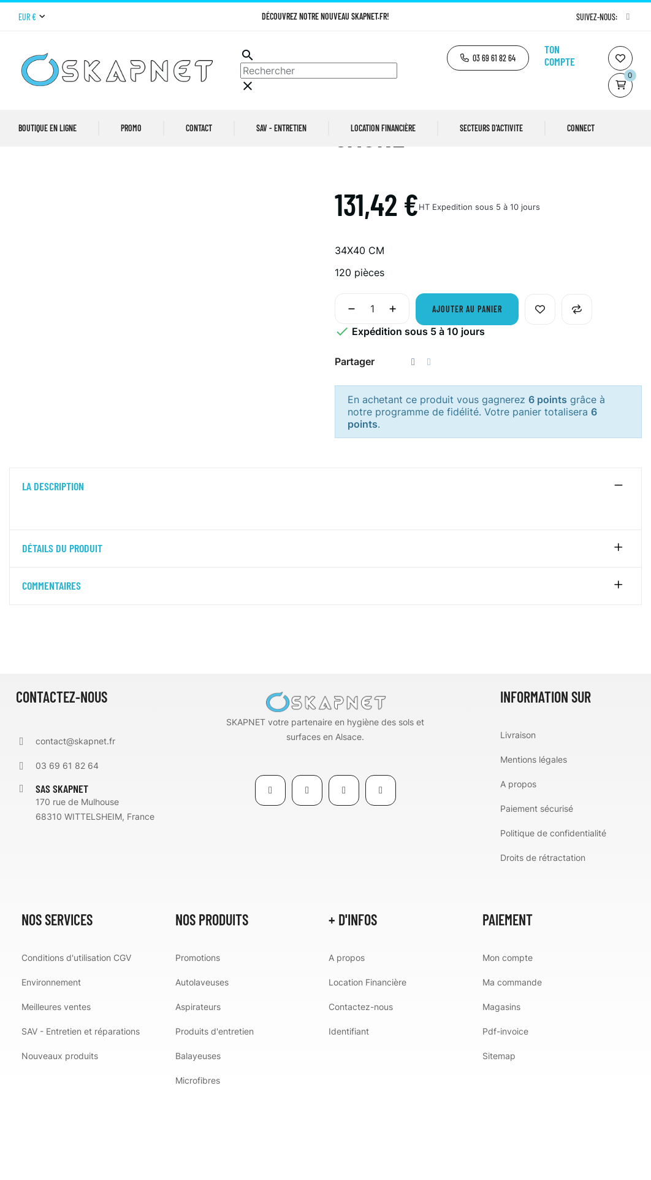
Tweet (429, 446)
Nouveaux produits (59, 1140)
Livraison (518, 819)
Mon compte (507, 1041)
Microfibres (197, 1164)
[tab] (325, 571)
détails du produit (62, 633)
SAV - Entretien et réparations (80, 1115)
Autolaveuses (202, 1066)
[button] (488, 58)
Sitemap (499, 1140)
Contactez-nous (361, 1091)
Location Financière (367, 1066)
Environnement (51, 1066)
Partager (413, 446)
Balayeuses (198, 1140)
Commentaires (51, 670)
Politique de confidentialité (553, 917)
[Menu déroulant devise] (31, 17)
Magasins (501, 1091)
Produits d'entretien (214, 1115)
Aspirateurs (198, 1091)
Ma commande (512, 1066)
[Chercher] (318, 71)
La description (53, 571)
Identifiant (349, 1115)
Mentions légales (533, 843)
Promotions (197, 1041)
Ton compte (559, 55)
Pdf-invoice (505, 1115)
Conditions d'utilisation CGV (76, 1041)
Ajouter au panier (467, 393)
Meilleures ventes (56, 1091)
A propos (518, 868)
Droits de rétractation (542, 941)
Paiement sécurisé (536, 892)
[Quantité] (372, 393)
